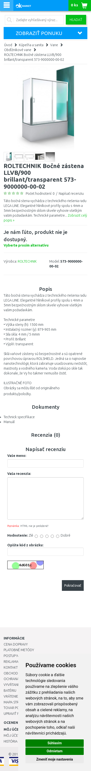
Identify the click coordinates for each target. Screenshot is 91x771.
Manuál (9, 422)
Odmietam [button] (54, 751)
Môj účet (12, 735)
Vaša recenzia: (19, 474)
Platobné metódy (19, 650)
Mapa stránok (16, 702)
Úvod (8, 45)
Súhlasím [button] (55, 743)
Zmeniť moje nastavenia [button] (54, 759)
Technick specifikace (19, 417)
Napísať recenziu (71, 193)
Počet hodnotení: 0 (40, 193)
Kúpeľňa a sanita (31, 45)
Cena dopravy (16, 644)
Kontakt (11, 667)
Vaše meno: (16, 456)
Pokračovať (72, 585)
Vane (54, 45)
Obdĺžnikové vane (17, 50)
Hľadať (76, 20)
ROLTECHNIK (27, 261)
